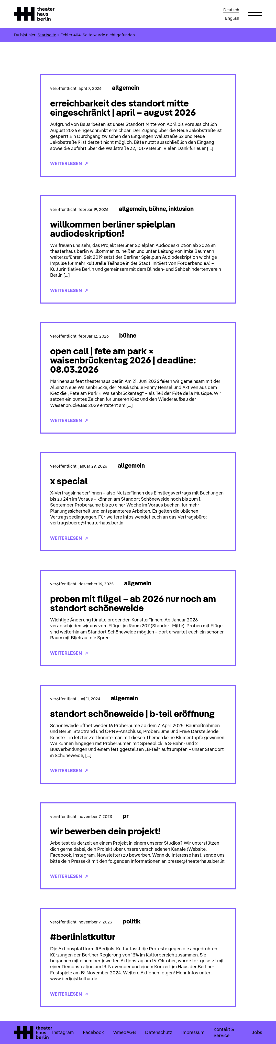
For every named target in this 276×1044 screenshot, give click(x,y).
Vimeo (119, 1032)
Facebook (93, 1032)
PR (126, 816)
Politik (131, 921)
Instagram (63, 1032)
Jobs (257, 1032)
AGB (131, 1032)
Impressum (192, 1032)
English (232, 18)
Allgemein (125, 87)
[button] (255, 14)
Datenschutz (158, 1032)
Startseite (47, 34)
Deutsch (231, 9)
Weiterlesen (69, 163)
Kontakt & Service (224, 1032)
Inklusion (181, 208)
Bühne (157, 208)
